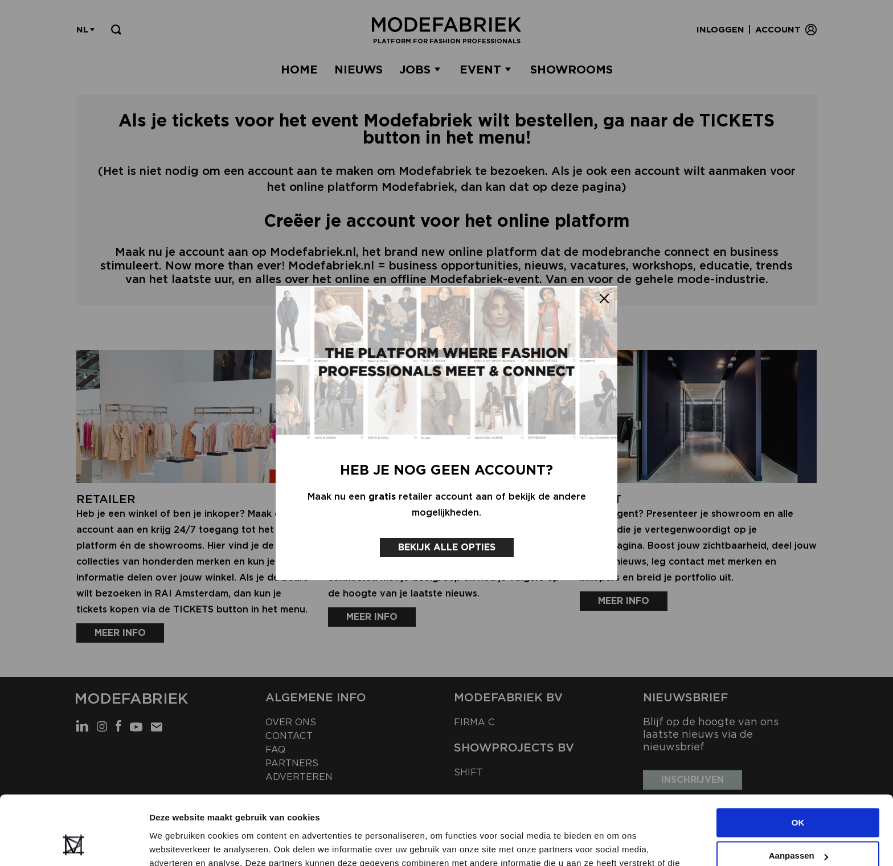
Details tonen (176, 843)
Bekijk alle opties (446, 547)
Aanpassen (798, 791)
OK (798, 758)
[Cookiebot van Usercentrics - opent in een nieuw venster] (74, 843)
